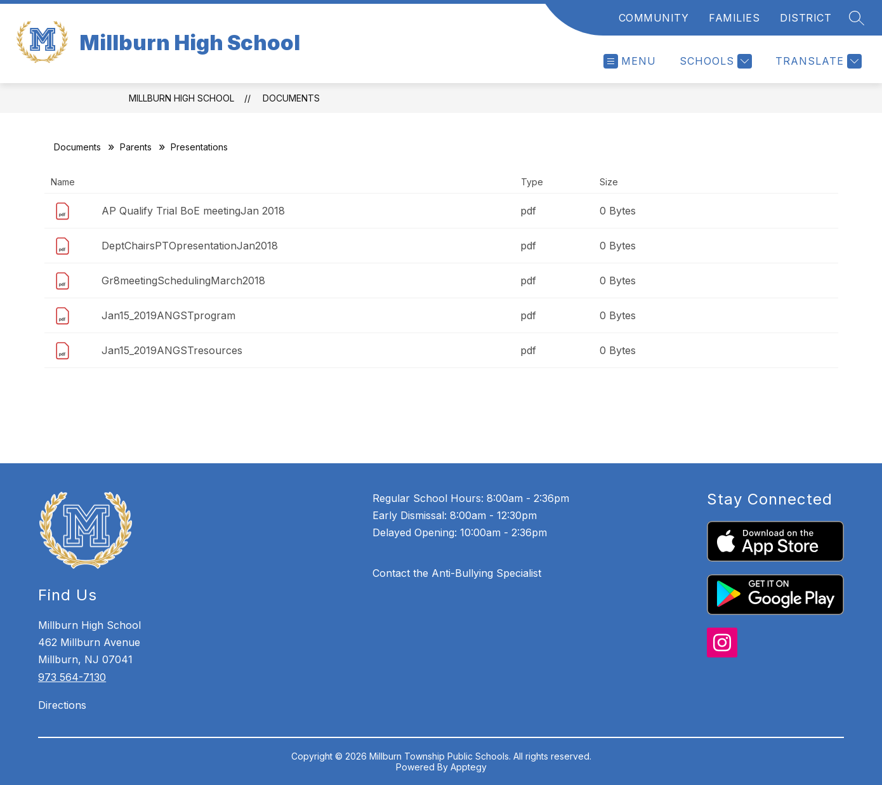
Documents (291, 98)
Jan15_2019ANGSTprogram (168, 315)
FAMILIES (734, 17)
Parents (136, 147)
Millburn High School (181, 98)
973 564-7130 (72, 677)
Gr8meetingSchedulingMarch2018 (183, 280)
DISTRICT (805, 17)
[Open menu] (629, 61)
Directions (62, 705)
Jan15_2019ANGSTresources (172, 350)
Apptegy (469, 767)
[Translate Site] (817, 61)
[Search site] (856, 17)
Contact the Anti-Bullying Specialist (456, 573)
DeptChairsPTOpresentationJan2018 (190, 245)
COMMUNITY (654, 17)
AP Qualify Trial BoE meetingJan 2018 (193, 210)
